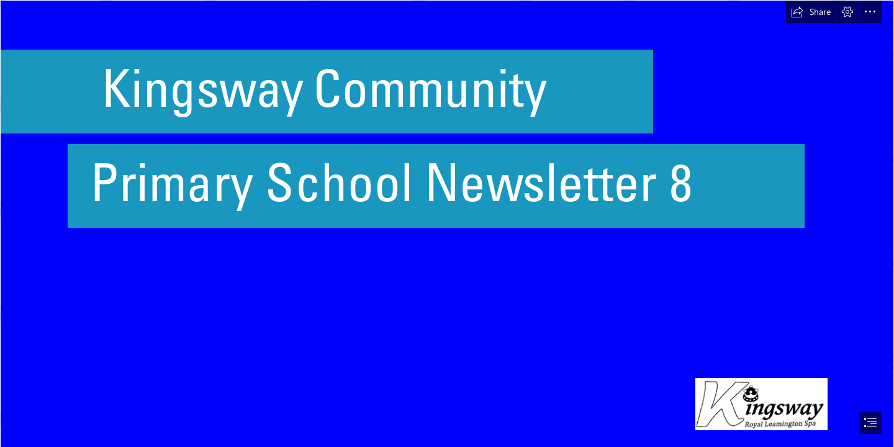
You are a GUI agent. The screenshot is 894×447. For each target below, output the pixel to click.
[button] (811, 12)
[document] (447, 223)
